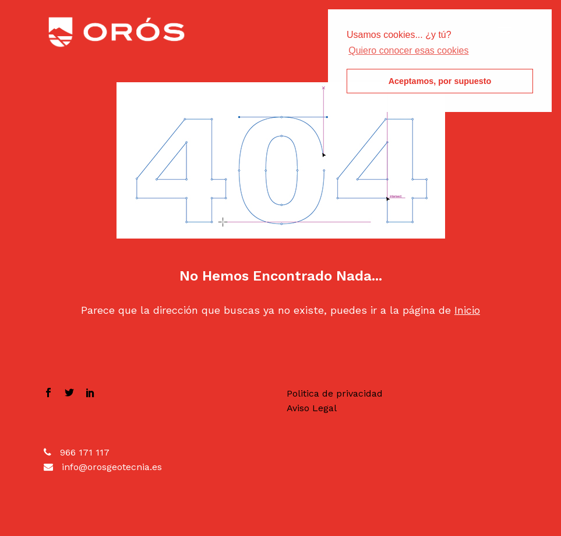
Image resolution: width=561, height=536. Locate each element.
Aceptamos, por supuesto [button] (440, 81)
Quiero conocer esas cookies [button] (408, 50)
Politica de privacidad (335, 393)
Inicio (467, 310)
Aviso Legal (312, 408)
